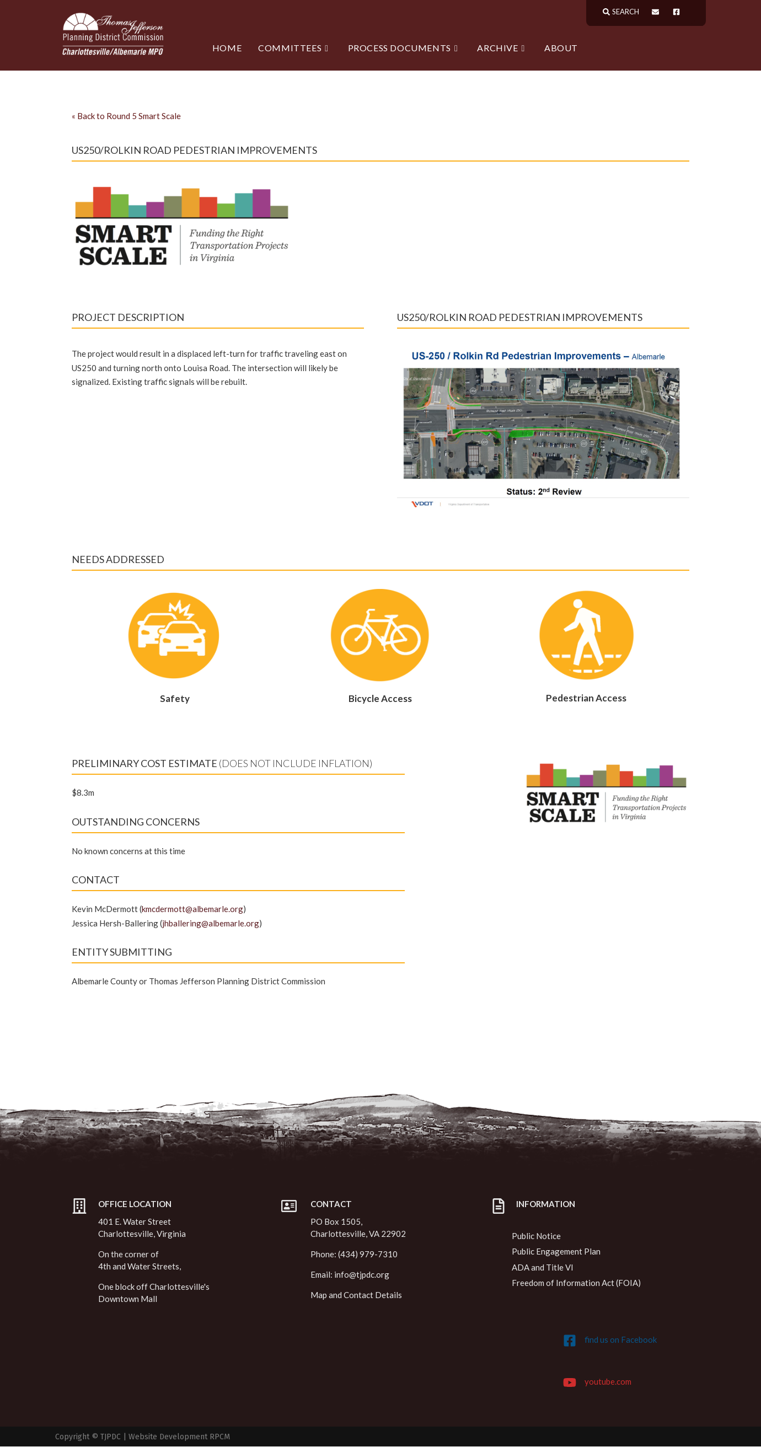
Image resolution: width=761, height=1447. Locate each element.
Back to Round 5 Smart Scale (126, 116)
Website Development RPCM (179, 1437)
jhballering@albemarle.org (210, 924)
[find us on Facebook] (569, 1341)
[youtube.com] (569, 1383)
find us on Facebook (621, 1340)
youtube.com (608, 1382)
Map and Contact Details (356, 1295)
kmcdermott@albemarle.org (192, 909)
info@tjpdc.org (361, 1275)
